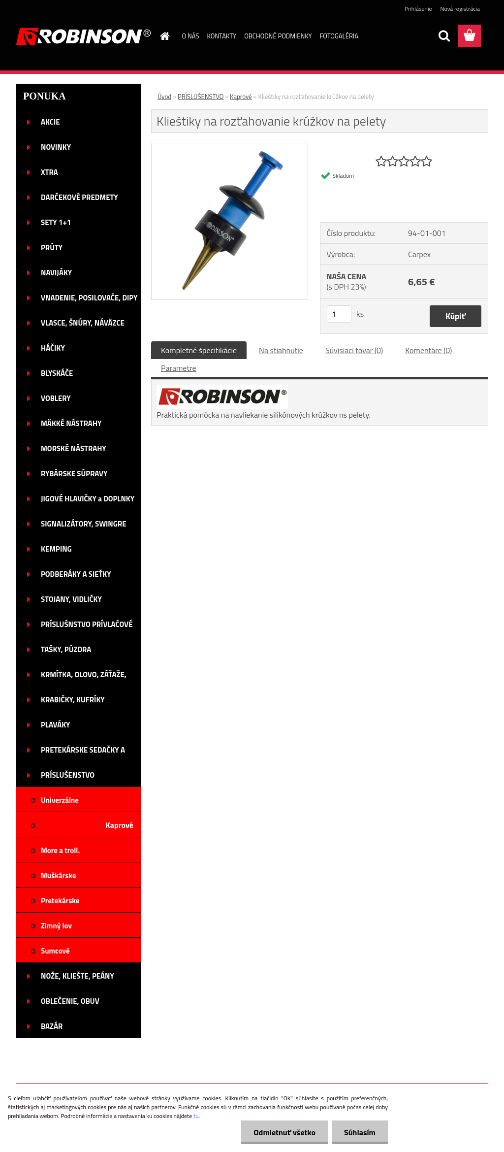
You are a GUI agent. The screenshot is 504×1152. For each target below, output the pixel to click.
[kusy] (339, 314)
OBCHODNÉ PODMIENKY (278, 36)
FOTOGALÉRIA (339, 36)
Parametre (178, 368)
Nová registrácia (460, 8)
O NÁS (190, 36)
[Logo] (83, 36)
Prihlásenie (418, 8)
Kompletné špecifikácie (199, 350)
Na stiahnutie (281, 350)
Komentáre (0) (428, 350)
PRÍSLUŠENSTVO (200, 96)
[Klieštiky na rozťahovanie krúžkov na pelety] (230, 147)
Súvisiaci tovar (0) (354, 350)
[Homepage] (163, 36)
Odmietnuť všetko (284, 1132)
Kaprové (241, 96)
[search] (444, 36)
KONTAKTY (221, 36)
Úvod (164, 96)
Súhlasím (360, 1132)
